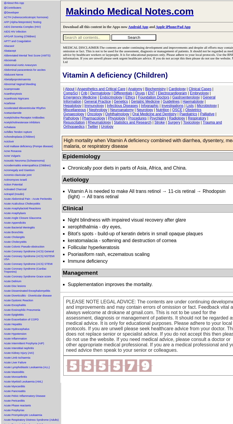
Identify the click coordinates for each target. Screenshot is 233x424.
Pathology (71, 118)
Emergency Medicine (80, 97)
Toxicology (191, 122)
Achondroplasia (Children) (19, 136)
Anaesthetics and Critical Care (101, 89)
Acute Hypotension (15, 333)
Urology (107, 127)
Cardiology (177, 89)
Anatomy (135, 89)
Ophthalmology (117, 114)
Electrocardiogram (172, 93)
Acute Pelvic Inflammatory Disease (24, 395)
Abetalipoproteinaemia (17, 79)
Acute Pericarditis (14, 400)
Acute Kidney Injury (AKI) (19, 352)
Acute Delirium (13, 281)
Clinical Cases (200, 89)
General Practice (97, 101)
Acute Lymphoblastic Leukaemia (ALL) (27, 367)
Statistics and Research (132, 122)
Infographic (150, 106)
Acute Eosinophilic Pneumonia (22, 309)
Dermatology (100, 93)
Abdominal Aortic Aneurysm (20, 65)
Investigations (172, 106)
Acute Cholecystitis (15, 241)
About (69, 89)
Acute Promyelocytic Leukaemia (23, 415)
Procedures (137, 118)
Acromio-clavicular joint (18, 174)
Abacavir (9, 45)
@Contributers (12, 7)
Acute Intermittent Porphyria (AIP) (24, 343)
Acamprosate (12, 88)
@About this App (14, 2)
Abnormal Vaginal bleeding (20, 84)
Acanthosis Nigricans (16, 98)
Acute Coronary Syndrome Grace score (27, 276)
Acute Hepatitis (13, 324)
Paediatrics (188, 114)
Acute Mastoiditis (14, 372)
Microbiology (207, 106)
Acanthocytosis (13, 93)
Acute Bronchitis (13, 232)
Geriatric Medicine (145, 101)
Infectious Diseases (122, 106)
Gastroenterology (186, 97)
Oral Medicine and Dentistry (154, 114)
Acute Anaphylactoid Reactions (22, 208)
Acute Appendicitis (15, 222)
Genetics (121, 101)
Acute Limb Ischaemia (17, 357)
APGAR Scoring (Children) (20, 36)
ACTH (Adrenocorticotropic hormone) (26, 17)
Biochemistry (155, 89)
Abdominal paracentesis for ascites (25, 69)
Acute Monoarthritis (15, 376)
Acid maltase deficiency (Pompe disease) (28, 146)
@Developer (11, 12)
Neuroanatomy (122, 110)
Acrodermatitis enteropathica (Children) (27, 165)
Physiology (116, 118)
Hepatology (72, 106)
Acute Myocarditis (14, 386)
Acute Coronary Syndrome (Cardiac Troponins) (25, 270)
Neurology (145, 110)
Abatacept (10, 50)
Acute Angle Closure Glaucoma (22, 217)
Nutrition (162, 110)
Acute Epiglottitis (14, 314)
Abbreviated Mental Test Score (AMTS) (27, 55)
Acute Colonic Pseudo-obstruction (24, 246)
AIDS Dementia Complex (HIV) (22, 26)
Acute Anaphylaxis (15, 213)
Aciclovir (9, 141)
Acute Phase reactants (17, 405)
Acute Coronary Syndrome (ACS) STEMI (28, 263)
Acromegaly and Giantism (19, 170)
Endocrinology (111, 97)
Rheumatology (99, 122)
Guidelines (171, 101)
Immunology (94, 106)
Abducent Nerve (13, 74)
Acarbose (9, 103)
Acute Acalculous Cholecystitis (22, 203)
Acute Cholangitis (14, 237)
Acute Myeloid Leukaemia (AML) (23, 381)
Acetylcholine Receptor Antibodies (24, 117)
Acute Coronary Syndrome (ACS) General (29, 251)
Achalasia (10, 127)
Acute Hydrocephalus (17, 329)
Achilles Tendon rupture (18, 131)
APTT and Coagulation (17, 41)
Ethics (130, 97)
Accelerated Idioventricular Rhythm (25, 108)
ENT (151, 93)
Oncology (94, 114)
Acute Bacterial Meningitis (19, 227)
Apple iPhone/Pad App (173, 27)
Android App (138, 27)
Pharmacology (93, 118)
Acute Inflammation (15, 338)
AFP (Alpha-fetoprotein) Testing (22, 22)
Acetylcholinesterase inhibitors (22, 122)
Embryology (199, 93)
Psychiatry (158, 118)
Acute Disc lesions (15, 286)
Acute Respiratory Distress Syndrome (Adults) (31, 419)
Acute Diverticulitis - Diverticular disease (28, 295)
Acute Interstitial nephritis (19, 348)
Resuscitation (74, 122)
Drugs (140, 93)
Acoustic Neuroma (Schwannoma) (24, 160)
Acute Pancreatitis (15, 391)
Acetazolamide (13, 112)
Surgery (174, 122)
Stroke (159, 122)
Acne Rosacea (13, 151)
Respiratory (197, 118)
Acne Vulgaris (12, 155)
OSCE (177, 110)
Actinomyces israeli (15, 179)
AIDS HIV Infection (15, 31)
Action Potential (13, 184)
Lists (190, 106)
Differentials (123, 93)
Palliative (207, 114)
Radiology (177, 118)
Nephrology (98, 110)
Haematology (193, 101)
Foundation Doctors (153, 97)
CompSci (70, 93)
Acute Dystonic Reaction (18, 300)
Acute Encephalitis (15, 305)
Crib (84, 93)
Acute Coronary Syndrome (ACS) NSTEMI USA (29, 258)
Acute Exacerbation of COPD (21, 319)
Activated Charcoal (15, 189)
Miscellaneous (74, 110)
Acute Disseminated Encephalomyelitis (27, 290)
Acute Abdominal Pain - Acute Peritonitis (28, 198)
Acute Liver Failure (15, 362)
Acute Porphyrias (14, 410)
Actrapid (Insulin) (14, 194)
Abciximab (10, 60)
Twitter (93, 127)
